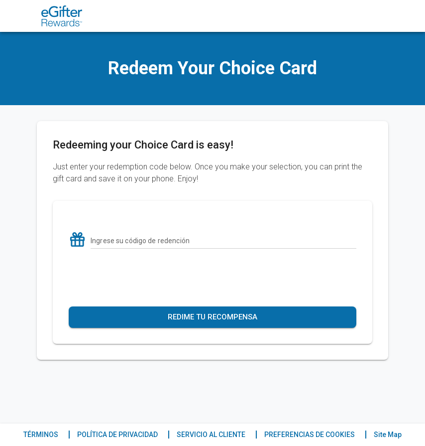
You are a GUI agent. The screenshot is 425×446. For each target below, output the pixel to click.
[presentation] (212, 277)
